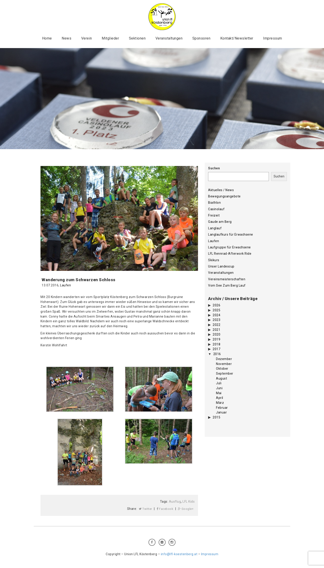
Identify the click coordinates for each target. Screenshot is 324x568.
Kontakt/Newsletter (236, 38)
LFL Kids (188, 501)
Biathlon (214, 202)
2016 (217, 354)
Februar (222, 407)
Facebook (165, 509)
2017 (216, 349)
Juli (218, 383)
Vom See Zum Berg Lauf (227, 285)
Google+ (186, 509)
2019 (216, 339)
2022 (216, 325)
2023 (216, 320)
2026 (216, 305)
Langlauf (215, 228)
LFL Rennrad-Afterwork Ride (229, 253)
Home (47, 38)
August (221, 378)
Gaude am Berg (220, 221)
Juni (219, 388)
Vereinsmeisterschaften (226, 279)
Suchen (214, 168)
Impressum (272, 38)
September (224, 373)
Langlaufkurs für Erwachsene (230, 234)
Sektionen (137, 38)
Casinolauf (216, 209)
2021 (216, 330)
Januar (221, 412)
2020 (216, 334)
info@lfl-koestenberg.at (179, 554)
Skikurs (213, 260)
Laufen (65, 285)
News (66, 38)
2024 (216, 315)
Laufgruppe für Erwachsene (229, 247)
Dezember (224, 359)
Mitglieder (110, 38)
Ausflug (175, 501)
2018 (216, 344)
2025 (216, 310)
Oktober (222, 368)
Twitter (145, 509)
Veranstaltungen (169, 38)
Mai (219, 393)
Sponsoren (201, 38)
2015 (216, 417)
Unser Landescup (221, 266)
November (224, 364)
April (219, 398)
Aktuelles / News (221, 190)
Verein (86, 38)
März (220, 402)
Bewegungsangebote (224, 196)
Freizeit (214, 215)
